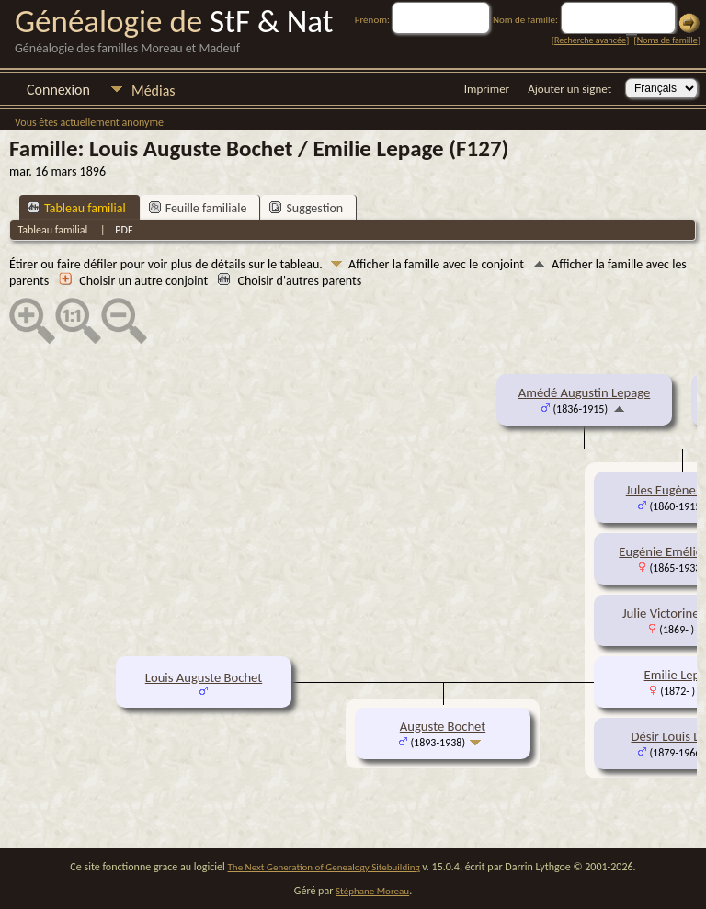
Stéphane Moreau (372, 891)
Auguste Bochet (442, 726)
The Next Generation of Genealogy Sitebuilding (324, 867)
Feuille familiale (198, 208)
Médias (153, 90)
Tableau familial (77, 208)
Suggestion (306, 208)
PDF (123, 229)
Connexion (58, 89)
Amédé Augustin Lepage (584, 392)
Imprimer (486, 89)
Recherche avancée (590, 40)
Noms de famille (667, 40)
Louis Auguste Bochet (203, 677)
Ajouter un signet (569, 89)
